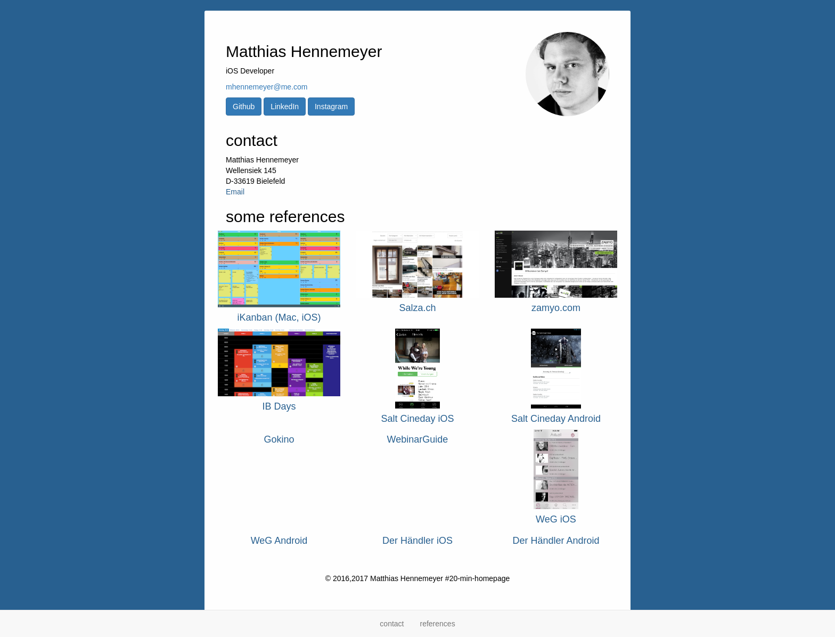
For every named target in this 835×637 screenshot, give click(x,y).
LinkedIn (285, 106)
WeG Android (279, 540)
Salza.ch (417, 308)
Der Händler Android (555, 540)
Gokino (279, 439)
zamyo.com (555, 308)
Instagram (331, 106)
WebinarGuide (417, 439)
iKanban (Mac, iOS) (279, 317)
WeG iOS (556, 519)
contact (392, 623)
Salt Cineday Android (556, 418)
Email (235, 191)
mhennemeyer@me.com (267, 87)
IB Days (279, 406)
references (437, 623)
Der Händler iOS (417, 540)
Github (244, 106)
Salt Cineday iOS (417, 418)
